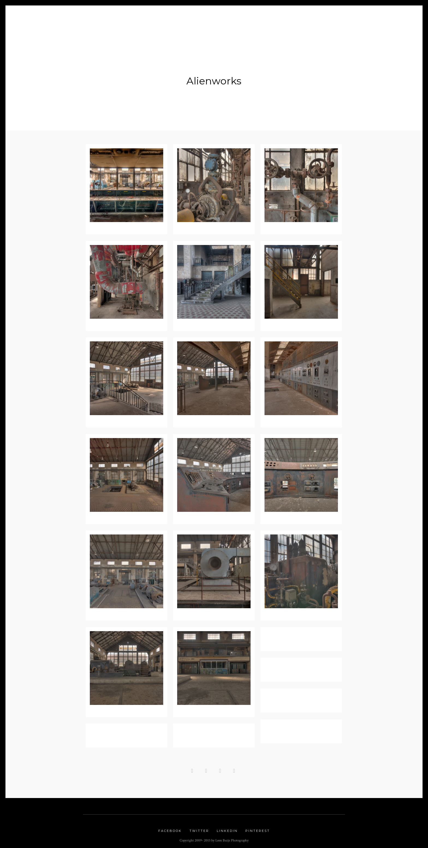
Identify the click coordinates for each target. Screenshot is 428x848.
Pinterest (257, 828)
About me (120, 17)
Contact (334, 17)
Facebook (170, 828)
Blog (148, 17)
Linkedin (227, 828)
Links (309, 17)
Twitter (199, 828)
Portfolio (176, 17)
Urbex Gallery (274, 17)
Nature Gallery (228, 17)
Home (94, 17)
